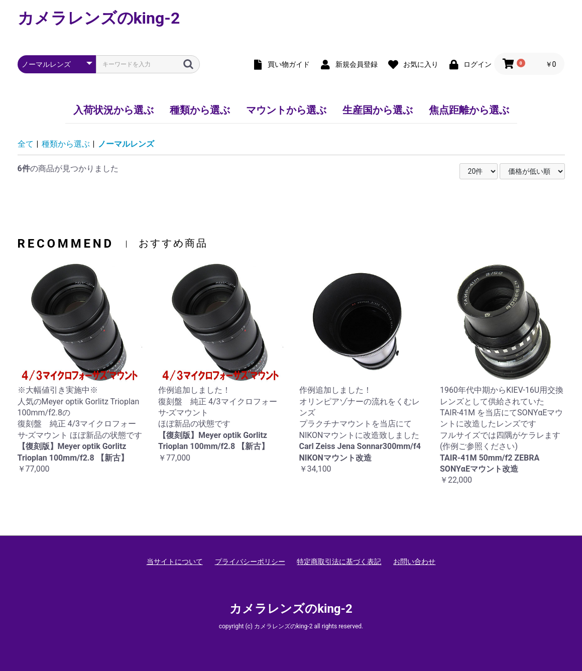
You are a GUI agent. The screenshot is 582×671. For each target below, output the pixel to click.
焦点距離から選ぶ (469, 110)
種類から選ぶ (200, 110)
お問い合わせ (414, 561)
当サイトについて (175, 561)
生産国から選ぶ (377, 110)
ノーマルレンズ (126, 144)
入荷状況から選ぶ (113, 110)
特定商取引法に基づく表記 (339, 561)
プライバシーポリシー (250, 561)
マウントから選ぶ (286, 110)
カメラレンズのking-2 (99, 18)
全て (26, 144)
